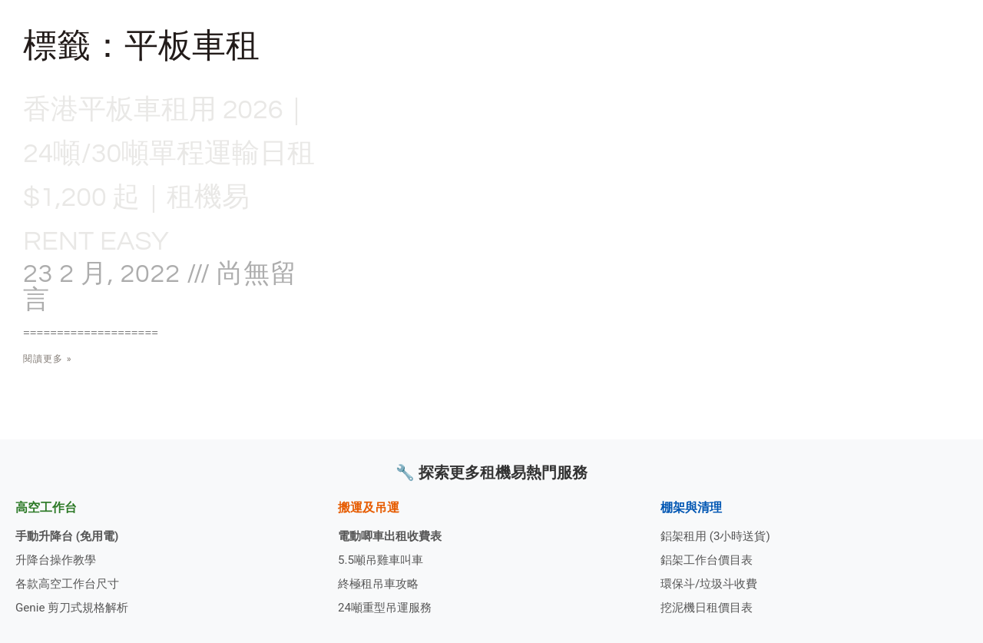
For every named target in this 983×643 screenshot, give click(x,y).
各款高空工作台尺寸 (70, 582)
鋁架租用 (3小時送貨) (718, 532)
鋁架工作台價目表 (709, 557)
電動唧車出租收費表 (393, 532)
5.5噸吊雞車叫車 (383, 557)
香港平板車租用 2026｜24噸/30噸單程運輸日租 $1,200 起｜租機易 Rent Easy (171, 196)
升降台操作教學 (58, 557)
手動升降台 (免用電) (70, 532)
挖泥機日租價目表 (709, 607)
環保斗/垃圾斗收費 (712, 582)
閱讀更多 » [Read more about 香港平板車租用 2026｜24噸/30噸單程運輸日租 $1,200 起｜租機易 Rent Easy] (47, 403)
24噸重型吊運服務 (388, 607)
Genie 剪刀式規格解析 (75, 607)
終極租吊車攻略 (381, 582)
